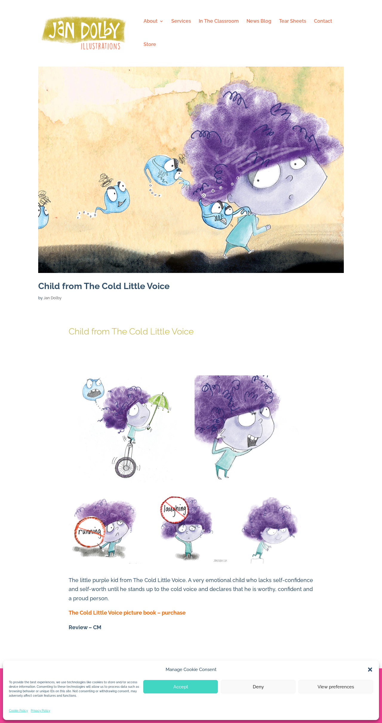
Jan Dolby (52, 298)
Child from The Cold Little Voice (104, 286)
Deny (258, 687)
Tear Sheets (292, 21)
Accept (180, 687)
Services (181, 21)
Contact (323, 21)
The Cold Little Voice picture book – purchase (127, 613)
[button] (370, 670)
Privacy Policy (40, 710)
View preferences (336, 687)
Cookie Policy (18, 710)
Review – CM (85, 627)
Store (150, 44)
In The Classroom (219, 21)
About (151, 21)
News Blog (259, 21)
